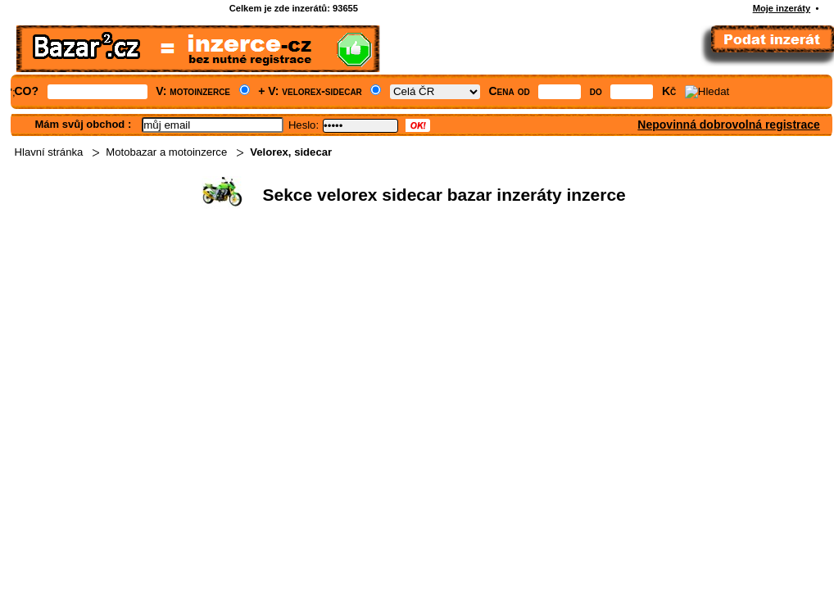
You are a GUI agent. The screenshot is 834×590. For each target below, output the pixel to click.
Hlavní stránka (49, 152)
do (596, 91)
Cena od (509, 91)
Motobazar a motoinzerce (166, 152)
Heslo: (303, 125)
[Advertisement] (390, 341)
